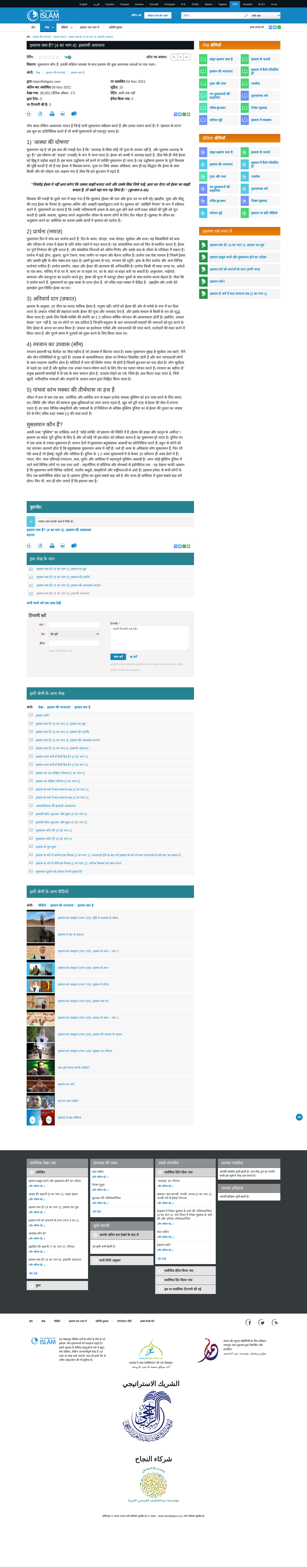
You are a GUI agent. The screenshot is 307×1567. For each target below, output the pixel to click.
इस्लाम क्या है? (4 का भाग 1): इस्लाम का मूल (57, 569)
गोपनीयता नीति (124, 1321)
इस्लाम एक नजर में (89, 27)
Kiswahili (247, 4)
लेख (47, 27)
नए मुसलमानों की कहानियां (220, 95)
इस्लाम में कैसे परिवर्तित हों (265, 71)
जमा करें (118, 656)
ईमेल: (42, 643)
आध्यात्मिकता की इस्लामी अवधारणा (52, 806)
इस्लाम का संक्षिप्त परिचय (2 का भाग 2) (54, 781)
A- (174, 57)
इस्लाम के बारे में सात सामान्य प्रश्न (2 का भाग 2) (58, 797)
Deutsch (139, 4)
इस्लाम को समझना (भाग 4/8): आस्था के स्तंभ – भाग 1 (88, 1017)
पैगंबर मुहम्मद (259, 108)
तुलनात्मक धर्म (259, 95)
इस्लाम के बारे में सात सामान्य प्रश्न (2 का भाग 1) (58, 789)
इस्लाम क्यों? (39, 715)
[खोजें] (246, 15)
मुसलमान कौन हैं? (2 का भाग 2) (50, 838)
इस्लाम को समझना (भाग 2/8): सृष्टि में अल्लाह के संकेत (88, 918)
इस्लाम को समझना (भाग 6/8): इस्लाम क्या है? (83, 1001)
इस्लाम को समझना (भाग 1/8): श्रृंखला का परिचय (85, 1051)
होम (33, 27)
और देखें (33, 1273)
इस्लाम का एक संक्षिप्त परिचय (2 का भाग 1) (57, 773)
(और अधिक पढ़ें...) (37, 1186)
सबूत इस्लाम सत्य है (221, 59)
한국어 (261, 4)
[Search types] (265, 15)
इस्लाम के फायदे (260, 59)
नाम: (42, 624)
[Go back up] (299, 1117)
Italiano (208, 4)
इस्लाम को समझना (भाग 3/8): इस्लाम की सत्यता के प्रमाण (90, 1034)
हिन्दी (235, 4)
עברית (274, 4)
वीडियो (64, 27)
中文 (183, 4)
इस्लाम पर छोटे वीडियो (264, 213)
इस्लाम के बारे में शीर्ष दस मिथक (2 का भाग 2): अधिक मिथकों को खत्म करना (75, 863)
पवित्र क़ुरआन (217, 108)
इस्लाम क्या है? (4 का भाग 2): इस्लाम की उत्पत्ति (59, 577)
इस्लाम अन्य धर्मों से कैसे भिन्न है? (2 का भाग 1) (58, 756)
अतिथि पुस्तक (115, 27)
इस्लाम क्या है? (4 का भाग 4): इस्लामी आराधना (59, 593)
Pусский (154, 4)
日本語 (195, 4)
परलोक (255, 83)
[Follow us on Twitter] (261, 1322)
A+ (187, 57)
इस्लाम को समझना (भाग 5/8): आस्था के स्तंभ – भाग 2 (88, 951)
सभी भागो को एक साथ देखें (44, 603)
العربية (96, 4)
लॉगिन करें (136, 15)
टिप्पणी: (115, 623)
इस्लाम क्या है (60, 36)
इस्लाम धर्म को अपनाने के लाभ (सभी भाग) (235, 269)
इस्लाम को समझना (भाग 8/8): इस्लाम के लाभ (83, 968)
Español (110, 4)
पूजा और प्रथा (218, 83)
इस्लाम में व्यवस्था (261, 120)
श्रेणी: (30, 72)
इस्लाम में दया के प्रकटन (71, 934)
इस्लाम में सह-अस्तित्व (69, 1117)
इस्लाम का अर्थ (66, 1084)
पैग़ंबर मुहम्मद (259, 201)
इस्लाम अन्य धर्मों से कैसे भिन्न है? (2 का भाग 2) (58, 764)
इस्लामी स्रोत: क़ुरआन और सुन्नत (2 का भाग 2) (58, 822)
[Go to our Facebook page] (249, 1322)
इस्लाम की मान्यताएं (42, 36)
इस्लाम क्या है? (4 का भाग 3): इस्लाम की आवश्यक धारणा (59, 532)
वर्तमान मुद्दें (216, 120)
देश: (43, 634)
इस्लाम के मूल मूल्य (42, 847)
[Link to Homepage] (43, 15)
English (83, 4)
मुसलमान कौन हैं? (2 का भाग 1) (50, 830)
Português (169, 4)
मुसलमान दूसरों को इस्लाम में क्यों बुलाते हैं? (56, 871)
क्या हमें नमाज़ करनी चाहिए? (74, 1067)
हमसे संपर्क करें (257, 27)
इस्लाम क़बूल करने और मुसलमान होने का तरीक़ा (238, 257)
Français (124, 4)
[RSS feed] (275, 1322)
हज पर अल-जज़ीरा (68, 1101)
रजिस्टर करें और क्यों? (158, 15)
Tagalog (222, 4)
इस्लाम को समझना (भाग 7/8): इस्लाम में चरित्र (83, 984)
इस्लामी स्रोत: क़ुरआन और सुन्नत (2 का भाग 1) (58, 814)
